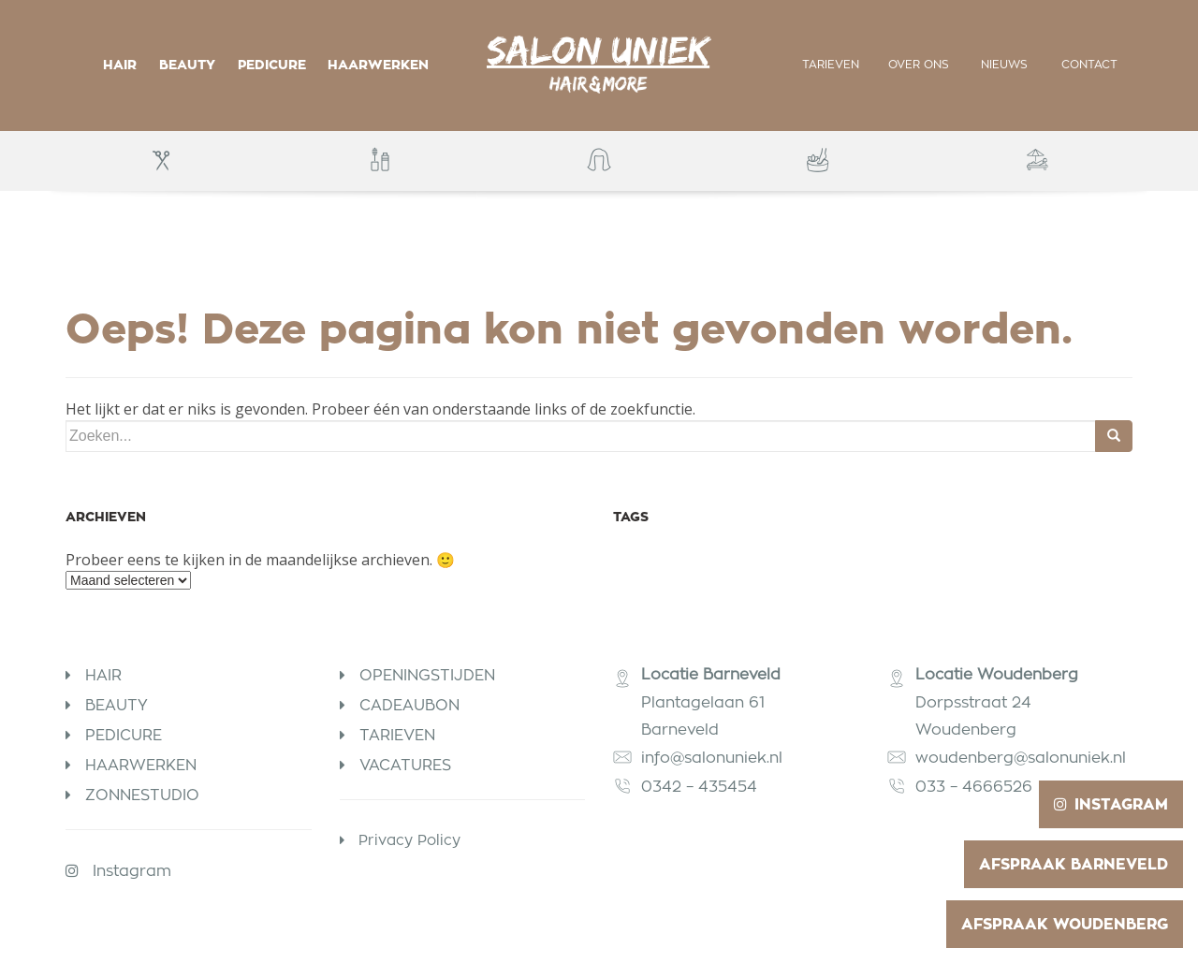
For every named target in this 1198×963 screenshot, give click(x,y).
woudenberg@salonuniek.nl (1020, 758)
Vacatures (405, 765)
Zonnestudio (142, 795)
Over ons (918, 64)
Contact (1089, 64)
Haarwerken (378, 64)
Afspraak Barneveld (1073, 864)
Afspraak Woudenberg (1064, 924)
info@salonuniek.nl (711, 758)
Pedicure (272, 64)
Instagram (132, 871)
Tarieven (830, 64)
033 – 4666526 (973, 787)
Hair (120, 64)
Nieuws (1004, 64)
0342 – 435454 (701, 787)
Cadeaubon (409, 705)
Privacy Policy (409, 840)
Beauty (187, 64)
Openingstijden (427, 675)
